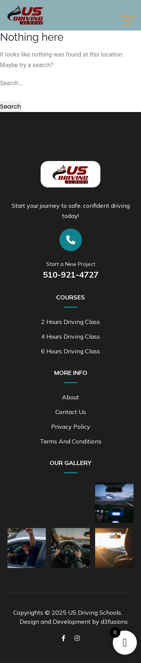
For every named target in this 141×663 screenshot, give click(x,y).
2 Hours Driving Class (70, 321)
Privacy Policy (70, 426)
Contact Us (70, 412)
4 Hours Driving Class (70, 336)
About (70, 397)
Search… (11, 83)
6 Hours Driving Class (70, 351)
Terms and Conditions (71, 441)
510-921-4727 (71, 274)
